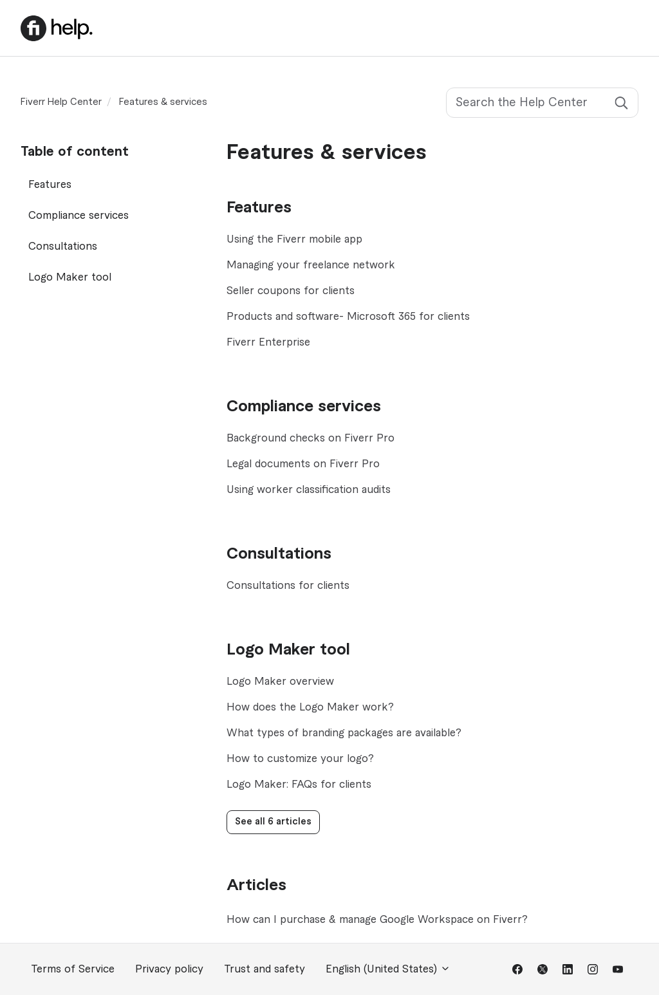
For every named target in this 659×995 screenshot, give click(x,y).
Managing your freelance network (311, 265)
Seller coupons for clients (291, 291)
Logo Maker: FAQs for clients (299, 784)
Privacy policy (169, 969)
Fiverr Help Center (61, 102)
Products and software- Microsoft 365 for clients (348, 317)
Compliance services (304, 406)
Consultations (279, 554)
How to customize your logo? (300, 759)
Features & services (163, 102)
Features (259, 208)
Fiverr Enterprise (268, 342)
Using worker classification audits (309, 490)
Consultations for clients (288, 586)
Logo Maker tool (288, 650)
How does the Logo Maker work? (310, 707)
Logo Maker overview (280, 681)
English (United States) (388, 968)
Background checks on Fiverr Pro (310, 438)
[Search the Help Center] (542, 103)
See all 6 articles (273, 821)
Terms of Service (73, 969)
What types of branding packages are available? (344, 733)
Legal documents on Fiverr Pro (303, 464)
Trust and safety (264, 969)
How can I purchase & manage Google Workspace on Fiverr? (377, 920)
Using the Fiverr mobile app (294, 239)
